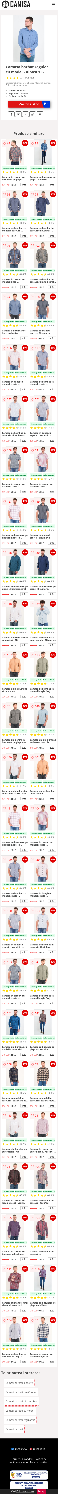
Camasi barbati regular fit (20, 1420)
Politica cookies (38, 1462)
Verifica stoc (34, 104)
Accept (41, 1491)
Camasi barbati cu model (20, 1410)
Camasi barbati (14, 1429)
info (24, 184)
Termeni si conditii (22, 1459)
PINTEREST (37, 1449)
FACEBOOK (19, 1449)
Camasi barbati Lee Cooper (21, 1392)
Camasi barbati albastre (19, 1383)
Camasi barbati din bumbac (21, 1401)
